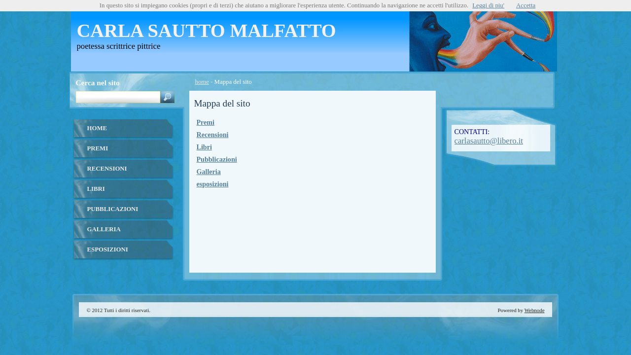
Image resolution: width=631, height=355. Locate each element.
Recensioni (213, 135)
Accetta (525, 5)
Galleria (209, 172)
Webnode (535, 310)
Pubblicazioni (217, 159)
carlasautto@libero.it (489, 140)
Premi (205, 122)
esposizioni (213, 184)
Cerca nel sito (98, 82)
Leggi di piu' (488, 5)
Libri (204, 147)
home (202, 81)
